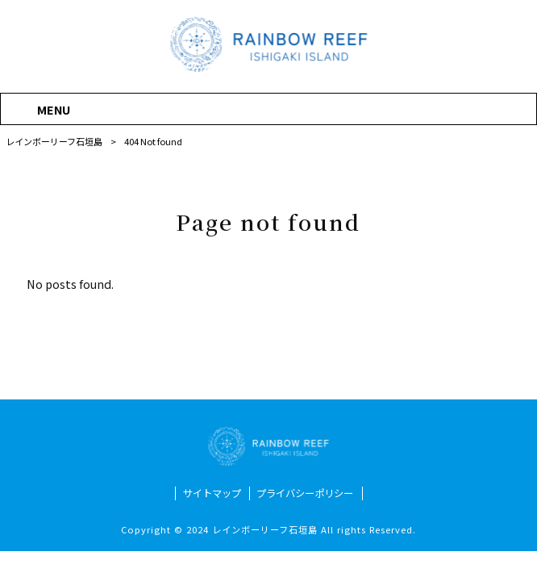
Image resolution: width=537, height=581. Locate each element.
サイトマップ (212, 493)
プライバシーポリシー (304, 493)
